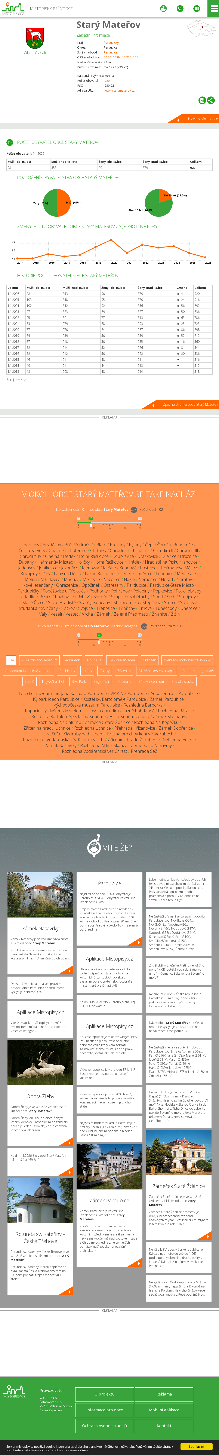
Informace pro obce (104, 1409)
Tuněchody (166, 608)
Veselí (56, 614)
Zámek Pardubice (167, 699)
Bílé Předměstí (79, 545)
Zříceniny (124, 670)
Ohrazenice (67, 585)
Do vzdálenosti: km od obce (92, 509)
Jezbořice (69, 568)
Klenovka (90, 568)
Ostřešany (113, 585)
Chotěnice (77, 550)
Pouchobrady (188, 591)
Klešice (109, 568)
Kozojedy (29, 573)
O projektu (105, 1394)
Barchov (31, 545)
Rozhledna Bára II (175, 711)
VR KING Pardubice (129, 693)
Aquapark (72, 660)
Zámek (103, 614)
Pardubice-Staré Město (172, 585)
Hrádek (134, 562)
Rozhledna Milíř (95, 745)
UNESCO (94, 660)
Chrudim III (187, 550)
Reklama (164, 1394)
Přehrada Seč (144, 751)
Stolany (187, 602)
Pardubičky (28, 591)
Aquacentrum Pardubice (174, 693)
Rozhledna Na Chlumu (59, 722)
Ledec (126, 573)
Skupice (118, 597)
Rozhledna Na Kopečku (156, 722)
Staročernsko (126, 602)
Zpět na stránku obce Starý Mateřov (190, 404)
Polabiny (141, 591)
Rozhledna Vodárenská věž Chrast (94, 751)
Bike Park (79, 681)
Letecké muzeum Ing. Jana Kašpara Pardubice (63, 693)
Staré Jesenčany (94, 602)
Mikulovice (50, 579)
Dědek (69, 556)
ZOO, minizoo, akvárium (39, 660)
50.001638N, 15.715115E (121, 57)
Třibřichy (126, 608)
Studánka (28, 608)
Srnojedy (187, 597)
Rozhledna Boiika (177, 739)
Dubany (26, 562)
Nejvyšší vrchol (53, 681)
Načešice (112, 579)
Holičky (83, 562)
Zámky (105, 670)
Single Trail (101, 681)
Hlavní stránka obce (203, 118)
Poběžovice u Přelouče (64, 591)
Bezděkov (52, 545)
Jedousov (26, 568)
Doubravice (123, 556)
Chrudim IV (30, 556)
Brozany (117, 545)
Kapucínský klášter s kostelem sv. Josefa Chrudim (72, 711)
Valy (43, 614)
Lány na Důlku (67, 573)
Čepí (149, 545)
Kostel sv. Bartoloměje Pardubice (114, 699)
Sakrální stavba (183, 681)
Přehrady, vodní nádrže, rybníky (187, 660)
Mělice (31, 579)
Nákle (129, 579)
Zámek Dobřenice (176, 728)
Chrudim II (163, 550)
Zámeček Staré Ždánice (107, 722)
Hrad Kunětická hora (129, 716)
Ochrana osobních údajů (104, 1425)
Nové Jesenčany (38, 585)
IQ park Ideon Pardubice (56, 699)
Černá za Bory (32, 550)
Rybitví (83, 597)
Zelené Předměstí (131, 614)
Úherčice (188, 608)
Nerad (167, 579)
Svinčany (49, 608)
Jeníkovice (48, 568)
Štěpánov (152, 602)
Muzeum (124, 681)
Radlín (30, 597)
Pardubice (110, 52)
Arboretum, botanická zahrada (28, 670)
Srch (171, 597)
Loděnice (143, 573)
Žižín (175, 614)
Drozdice (188, 556)
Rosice (45, 597)
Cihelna (52, 556)
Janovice (190, 562)
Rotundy (188, 670)
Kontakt (164, 1425)
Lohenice (164, 573)
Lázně (29, 681)
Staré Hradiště (62, 602)
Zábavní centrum (151, 681)
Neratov (184, 579)
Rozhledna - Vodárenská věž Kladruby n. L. (63, 739)
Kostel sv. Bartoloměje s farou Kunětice (69, 716)
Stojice (170, 602)
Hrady (87, 670)
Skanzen (149, 660)
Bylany (135, 545)
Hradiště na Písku (162, 562)
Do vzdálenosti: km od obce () (87, 626)
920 (107, 81)
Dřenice (169, 556)
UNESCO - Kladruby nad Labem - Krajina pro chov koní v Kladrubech (108, 734)
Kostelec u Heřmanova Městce (169, 568)
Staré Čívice (33, 602)
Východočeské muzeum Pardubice (87, 705)
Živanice (159, 614)
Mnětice (71, 579)
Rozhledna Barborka (143, 705)
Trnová (145, 608)
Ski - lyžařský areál (122, 660)
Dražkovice (148, 556)
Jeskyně (208, 670)
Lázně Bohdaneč (101, 573)
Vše (11, 660)
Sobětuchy (139, 597)
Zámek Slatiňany (169, 716)
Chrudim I (139, 550)
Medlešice (186, 573)
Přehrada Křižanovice (134, 728)
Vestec (72, 614)
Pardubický (111, 42)
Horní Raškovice (108, 562)
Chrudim (118, 550)
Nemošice (148, 579)
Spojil (158, 597)
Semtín (100, 597)
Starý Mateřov (109, 24)
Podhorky (98, 591)
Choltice (56, 550)
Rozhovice (64, 597)
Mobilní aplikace (164, 1409)
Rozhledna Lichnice (92, 728)
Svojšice (85, 608)
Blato (101, 545)
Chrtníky (98, 550)
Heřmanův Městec (55, 562)
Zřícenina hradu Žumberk (133, 739)
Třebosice (105, 608)
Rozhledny (67, 670)
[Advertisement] (109, 451)
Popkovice (162, 591)
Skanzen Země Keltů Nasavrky (143, 745)
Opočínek (91, 585)
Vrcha (87, 614)
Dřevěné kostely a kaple (157, 670)
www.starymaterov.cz (120, 90)
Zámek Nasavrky (61, 745)
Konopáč (128, 568)
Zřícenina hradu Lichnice (47, 728)
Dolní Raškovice (94, 556)
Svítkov (68, 608)
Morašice (91, 579)
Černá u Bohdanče (175, 545)
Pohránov (120, 591)
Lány (45, 573)
